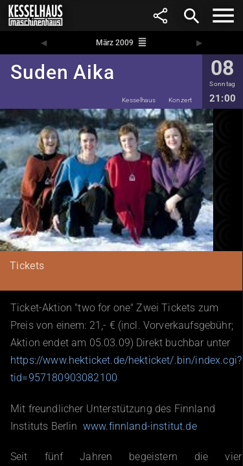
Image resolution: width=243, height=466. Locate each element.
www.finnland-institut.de (140, 426)
